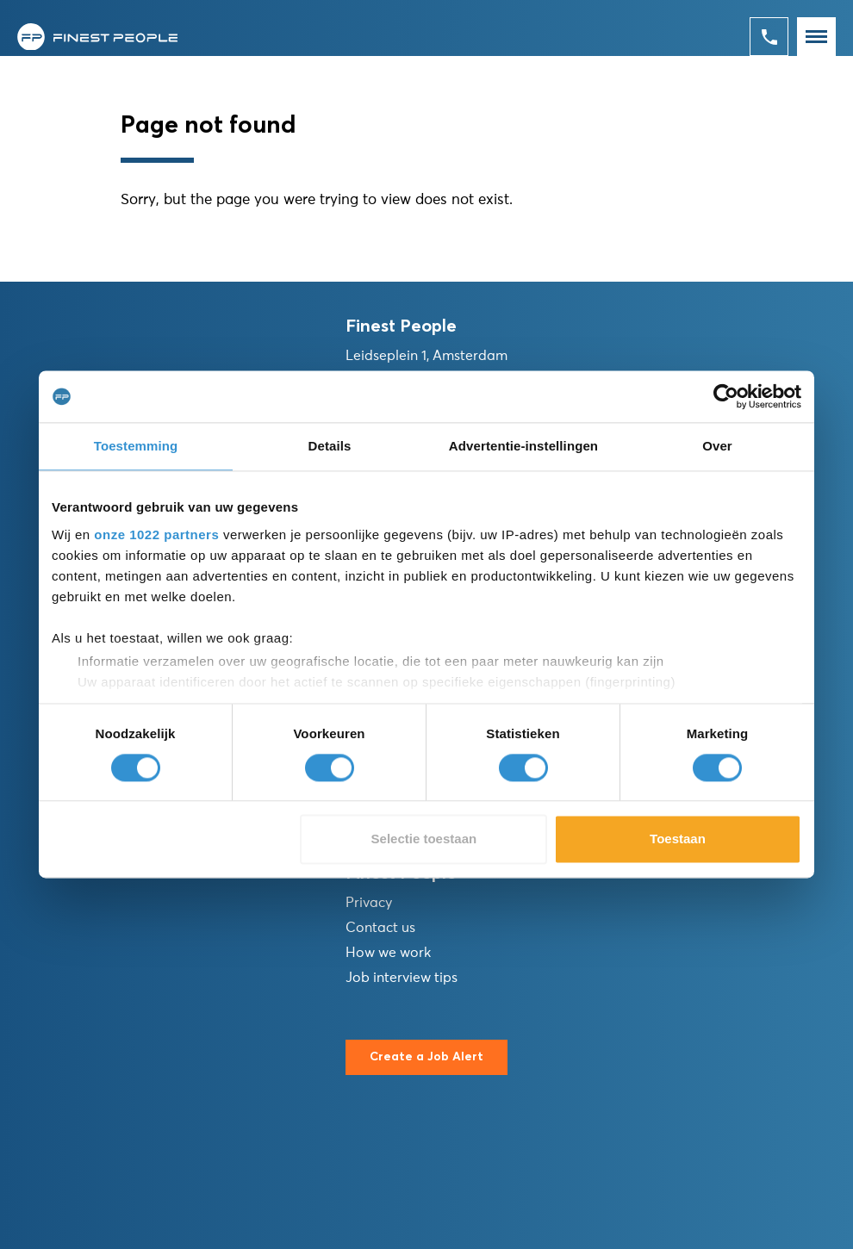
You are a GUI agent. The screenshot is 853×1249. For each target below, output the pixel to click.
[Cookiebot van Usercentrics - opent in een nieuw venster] (726, 396)
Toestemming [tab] (136, 445)
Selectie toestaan (424, 839)
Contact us (380, 928)
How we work (388, 953)
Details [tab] (330, 445)
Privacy (369, 903)
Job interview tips (402, 978)
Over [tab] (717, 445)
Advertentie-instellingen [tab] (523, 445)
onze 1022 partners (156, 534)
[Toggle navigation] (816, 36)
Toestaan (678, 839)
